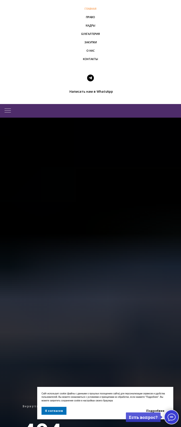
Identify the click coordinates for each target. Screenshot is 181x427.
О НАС (90, 51)
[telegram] (90, 78)
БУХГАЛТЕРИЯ (90, 34)
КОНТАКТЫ (90, 59)
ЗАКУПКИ (90, 42)
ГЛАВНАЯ (90, 9)
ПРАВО (90, 17)
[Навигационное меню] (8, 111)
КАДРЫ (90, 25)
